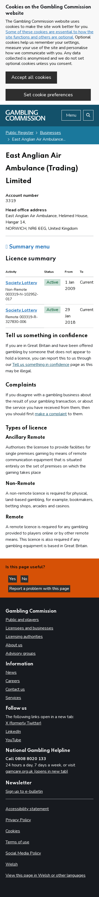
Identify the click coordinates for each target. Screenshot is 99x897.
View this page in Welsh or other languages (46, 875)
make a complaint (51, 414)
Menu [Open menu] (71, 115)
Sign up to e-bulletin (24, 791)
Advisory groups (21, 653)
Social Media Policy (23, 853)
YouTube (13, 740)
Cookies (13, 831)
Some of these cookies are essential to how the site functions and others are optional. (49, 34)
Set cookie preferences (48, 95)
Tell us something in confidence (40, 365)
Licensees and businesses (29, 628)
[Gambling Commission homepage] (25, 119)
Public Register (20, 133)
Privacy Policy (18, 820)
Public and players (22, 620)
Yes (13, 579)
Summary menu (28, 246)
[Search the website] (88, 115)
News (11, 672)
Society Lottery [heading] (21, 283)
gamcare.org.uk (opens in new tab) (37, 771)
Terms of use (17, 842)
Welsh (12, 864)
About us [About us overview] (14, 645)
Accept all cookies (31, 77)
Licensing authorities (24, 637)
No (25, 579)
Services (13, 698)
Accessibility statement (27, 809)
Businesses (50, 133)
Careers (13, 681)
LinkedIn (13, 731)
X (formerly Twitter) (23, 723)
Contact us (15, 689)
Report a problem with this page (39, 588)
